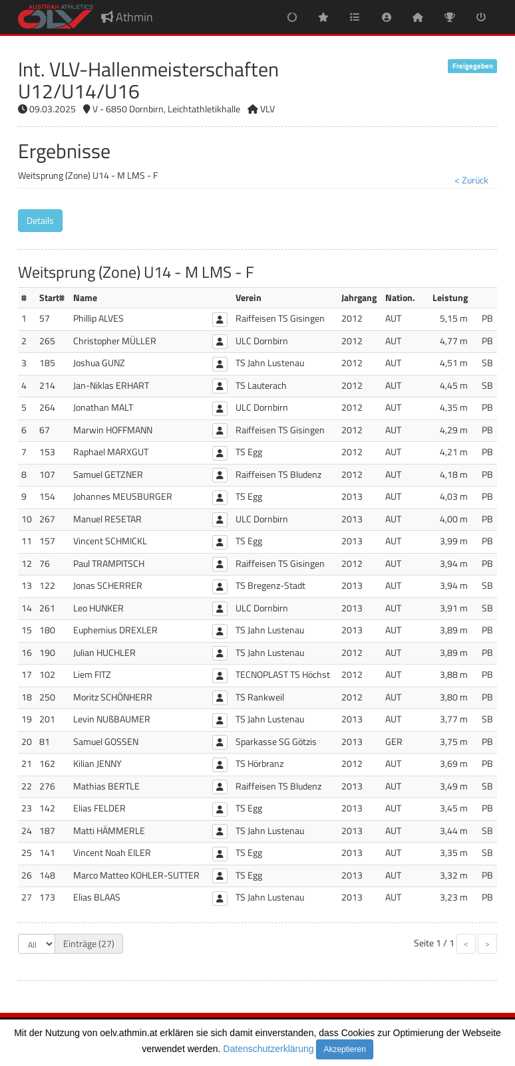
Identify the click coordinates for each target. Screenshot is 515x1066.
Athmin (127, 17)
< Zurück (471, 180)
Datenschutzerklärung (268, 1048)
